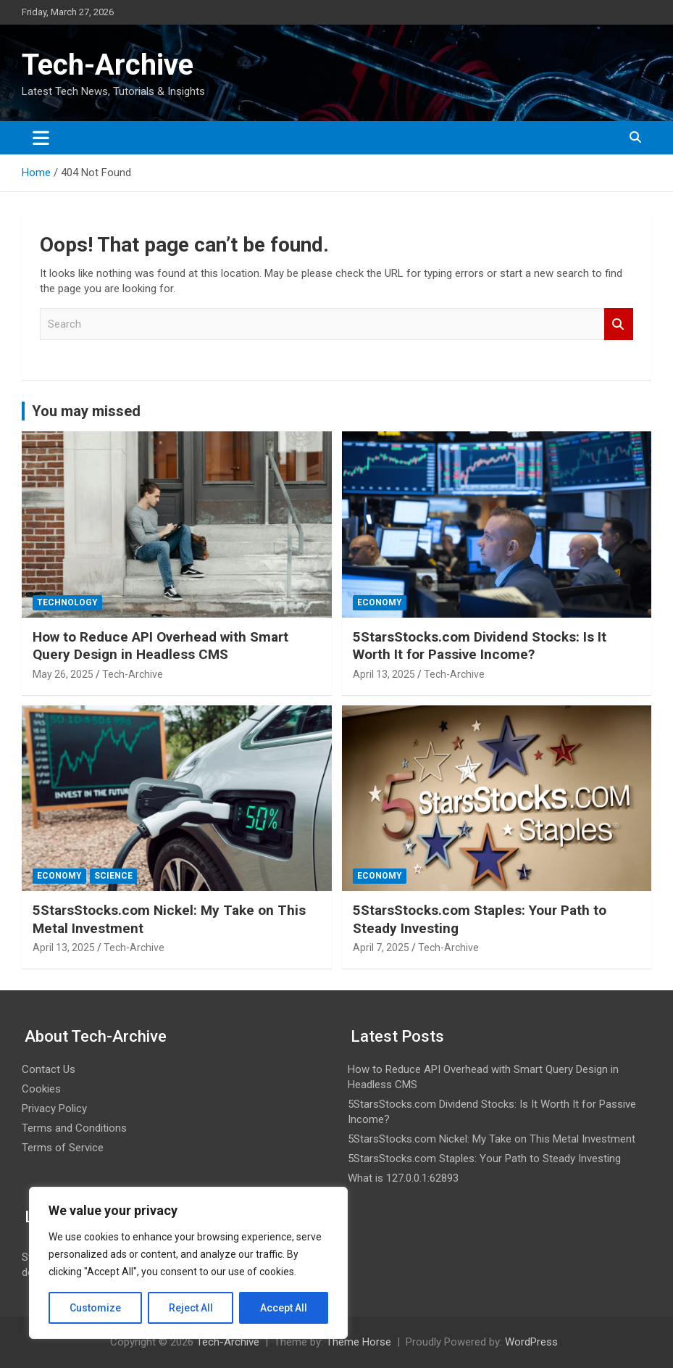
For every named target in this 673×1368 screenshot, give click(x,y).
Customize (95, 1308)
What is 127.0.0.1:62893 (403, 1178)
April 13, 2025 (384, 674)
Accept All (283, 1308)
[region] (188, 1263)
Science (113, 876)
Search (618, 324)
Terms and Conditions (74, 1128)
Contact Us (48, 1069)
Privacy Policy (54, 1108)
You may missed (86, 411)
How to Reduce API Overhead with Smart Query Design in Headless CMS (160, 646)
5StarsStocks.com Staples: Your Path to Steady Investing (484, 1158)
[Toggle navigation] (41, 137)
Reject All (191, 1308)
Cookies (41, 1088)
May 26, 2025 (63, 674)
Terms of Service (63, 1147)
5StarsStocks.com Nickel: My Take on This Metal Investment (491, 1138)
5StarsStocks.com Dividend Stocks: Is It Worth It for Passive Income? (479, 646)
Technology (67, 602)
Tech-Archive (107, 65)
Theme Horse (358, 1341)
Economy (379, 602)
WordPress (531, 1341)
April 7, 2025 (381, 947)
